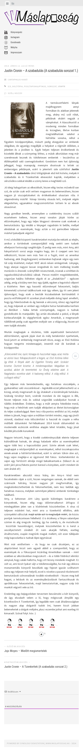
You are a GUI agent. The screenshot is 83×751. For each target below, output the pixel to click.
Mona (31, 66)
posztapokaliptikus (35, 86)
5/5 (9, 86)
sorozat (52, 86)
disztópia (17, 86)
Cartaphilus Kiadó (18, 79)
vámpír (61, 86)
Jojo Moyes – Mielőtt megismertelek (25, 651)
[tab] (7, 3)
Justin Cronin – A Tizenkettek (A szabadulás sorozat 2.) (35, 666)
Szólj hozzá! (15, 93)
